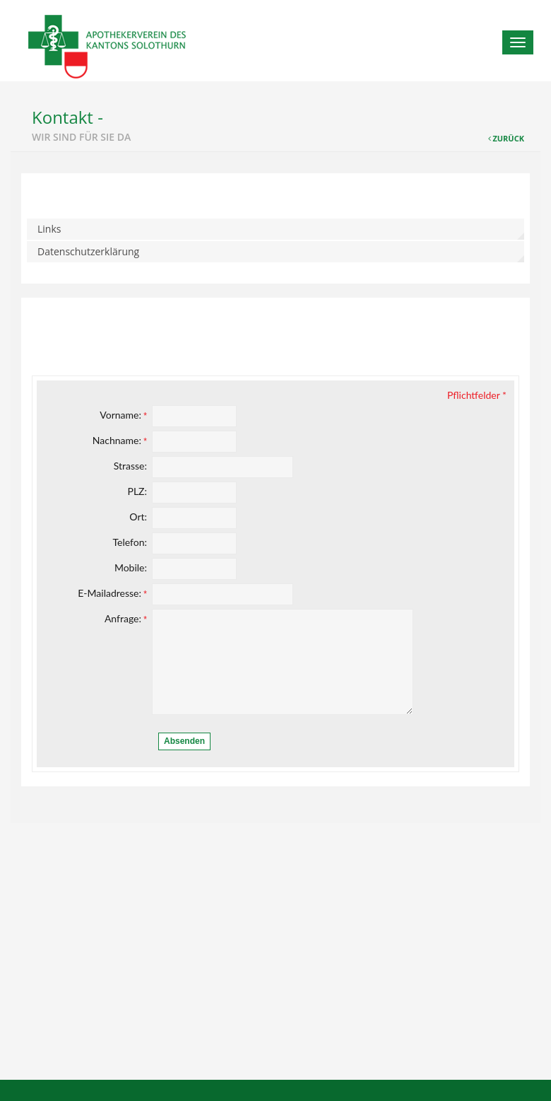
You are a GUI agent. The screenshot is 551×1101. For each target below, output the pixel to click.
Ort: (138, 517)
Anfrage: (126, 618)
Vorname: (123, 415)
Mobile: (130, 567)
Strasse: (130, 466)
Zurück (508, 138)
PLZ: (137, 491)
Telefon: (129, 542)
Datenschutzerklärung (88, 251)
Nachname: (120, 440)
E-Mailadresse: (112, 593)
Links (49, 228)
